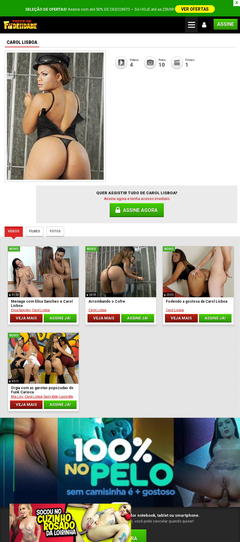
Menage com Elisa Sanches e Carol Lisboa (32, 284)
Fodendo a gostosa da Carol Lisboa (147, 284)
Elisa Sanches (22, 290)
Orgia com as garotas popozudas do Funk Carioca (204, 284)
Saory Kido (226, 290)
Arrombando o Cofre (88, 282)
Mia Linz (192, 290)
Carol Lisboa (42, 290)
